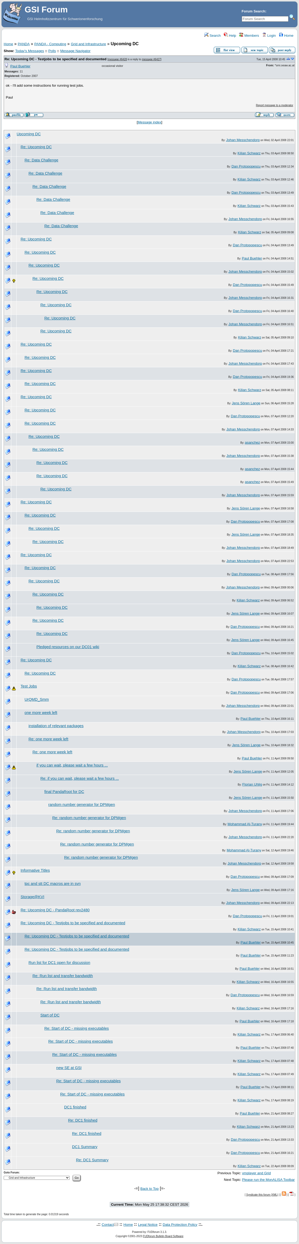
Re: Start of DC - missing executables (76, 1028)
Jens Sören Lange (246, 403)
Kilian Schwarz (249, 153)
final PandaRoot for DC (64, 792)
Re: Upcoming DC (36, 147)
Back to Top (149, 1189)
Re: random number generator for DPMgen (89, 818)
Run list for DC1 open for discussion (59, 962)
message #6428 (117, 59)
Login (269, 36)
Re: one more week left (48, 739)
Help (230, 36)
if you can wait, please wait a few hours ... (72, 765)
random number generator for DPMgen (81, 804)
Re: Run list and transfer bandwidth (62, 976)
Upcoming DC (29, 134)
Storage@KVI (32, 897)
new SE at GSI (69, 1068)
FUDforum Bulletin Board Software (163, 1236)
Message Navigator (75, 51)
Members (249, 36)
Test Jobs (29, 686)
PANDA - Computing (50, 44)
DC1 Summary (84, 1147)
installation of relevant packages (56, 726)
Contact (108, 1225)
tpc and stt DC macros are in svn (53, 883)
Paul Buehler (20, 66)
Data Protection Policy (180, 1225)
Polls (52, 51)
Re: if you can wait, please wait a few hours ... (79, 778)
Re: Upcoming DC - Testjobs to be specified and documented (55, 59)
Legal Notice (148, 1225)
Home (286, 36)
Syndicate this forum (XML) (262, 1194)
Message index (150, 122)
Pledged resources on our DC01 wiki (67, 647)
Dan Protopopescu (245, 166)
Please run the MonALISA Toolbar (268, 1180)
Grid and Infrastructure (88, 44)
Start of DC (50, 1015)
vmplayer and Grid (256, 1173)
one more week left (41, 713)
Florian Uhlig (252, 784)
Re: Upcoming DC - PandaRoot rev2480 (55, 910)
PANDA (24, 44)
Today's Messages (29, 51)
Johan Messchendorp (243, 140)
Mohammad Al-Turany (244, 824)
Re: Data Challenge (41, 160)
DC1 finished (75, 1107)
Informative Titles (35, 870)
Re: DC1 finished (82, 1120)
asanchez (252, 442)
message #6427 (151, 59)
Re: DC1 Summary (92, 1160)
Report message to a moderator (274, 105)
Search (212, 36)
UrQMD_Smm (37, 699)
